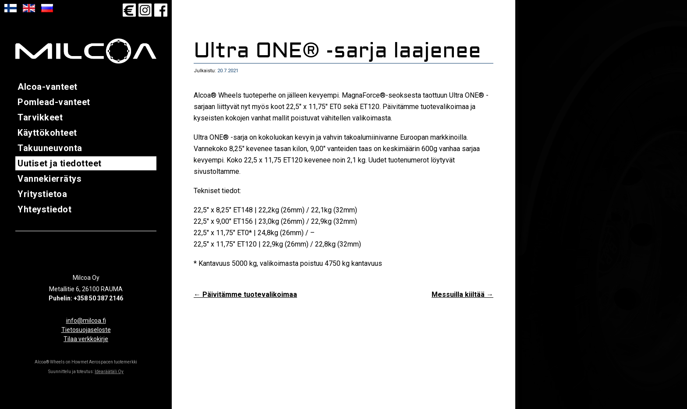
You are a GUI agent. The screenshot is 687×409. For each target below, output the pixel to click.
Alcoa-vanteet (48, 86)
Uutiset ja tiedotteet (60, 163)
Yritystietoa (42, 194)
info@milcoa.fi (86, 320)
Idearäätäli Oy (109, 371)
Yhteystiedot (44, 209)
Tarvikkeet (40, 117)
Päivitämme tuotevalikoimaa (245, 294)
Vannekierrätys (49, 178)
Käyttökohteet (47, 132)
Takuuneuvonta (50, 148)
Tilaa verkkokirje (86, 338)
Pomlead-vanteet (54, 102)
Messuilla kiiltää (462, 294)
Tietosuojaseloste (86, 329)
